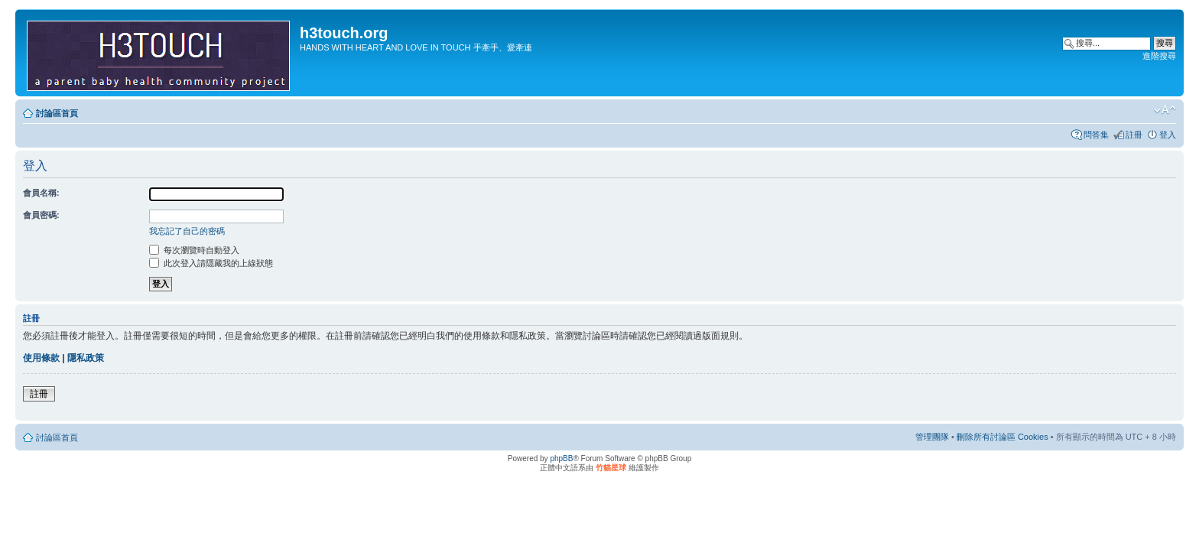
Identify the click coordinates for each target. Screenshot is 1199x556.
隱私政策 (85, 358)
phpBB (561, 458)
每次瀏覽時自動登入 (194, 250)
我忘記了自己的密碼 (187, 231)
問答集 (1096, 134)
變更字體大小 (1165, 110)
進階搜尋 (1159, 55)
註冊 (1134, 134)
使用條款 (41, 358)
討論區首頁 (57, 113)
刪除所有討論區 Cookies (1002, 436)
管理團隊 (932, 436)
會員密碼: (41, 214)
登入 (1167, 134)
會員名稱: (41, 192)
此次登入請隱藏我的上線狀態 (211, 263)
